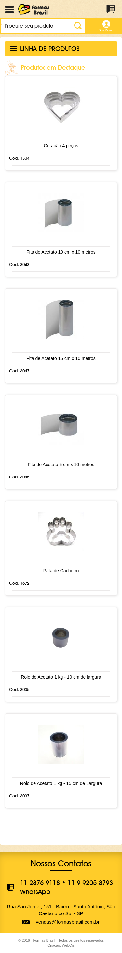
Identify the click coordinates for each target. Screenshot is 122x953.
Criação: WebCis (60, 945)
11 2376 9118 (40, 883)
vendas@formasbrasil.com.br (67, 921)
